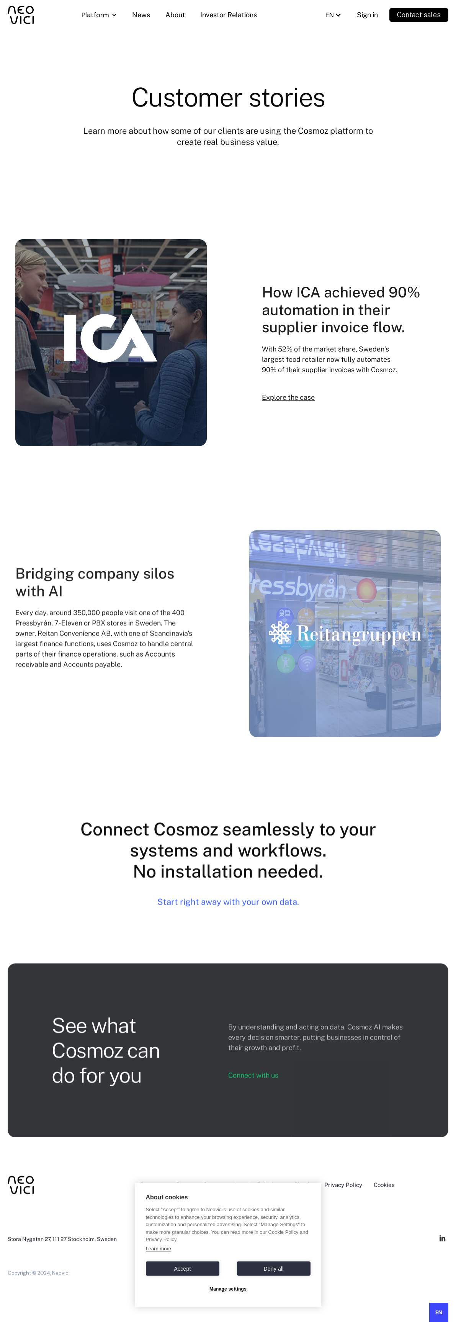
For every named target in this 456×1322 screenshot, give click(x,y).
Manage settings (228, 1289)
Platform (95, 15)
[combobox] (438, 1312)
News (141, 15)
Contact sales (419, 15)
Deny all (273, 1269)
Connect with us (253, 1085)
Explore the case (288, 397)
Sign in (367, 15)
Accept (182, 1269)
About (175, 15)
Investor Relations (228, 15)
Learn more (158, 1248)
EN (438, 1312)
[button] (99, 15)
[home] (33, 15)
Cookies (384, 1195)
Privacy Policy (343, 1195)
